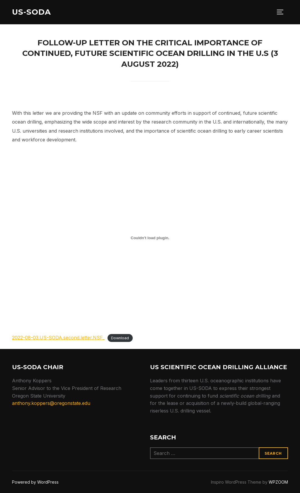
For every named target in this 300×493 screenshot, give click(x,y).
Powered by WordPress (35, 482)
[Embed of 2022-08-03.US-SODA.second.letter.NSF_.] (150, 238)
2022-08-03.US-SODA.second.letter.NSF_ (58, 337)
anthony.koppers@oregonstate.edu (51, 403)
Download (120, 338)
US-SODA (31, 12)
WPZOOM (278, 482)
